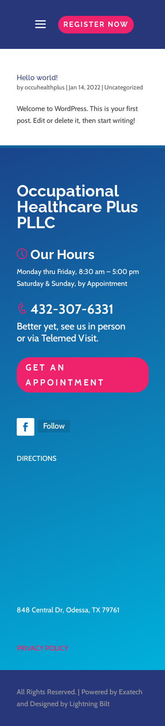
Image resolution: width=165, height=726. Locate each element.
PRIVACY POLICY (42, 648)
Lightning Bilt (90, 704)
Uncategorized (123, 87)
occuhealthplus (45, 87)
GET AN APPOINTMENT (65, 375)
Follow (54, 426)
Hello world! (37, 78)
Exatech (131, 692)
